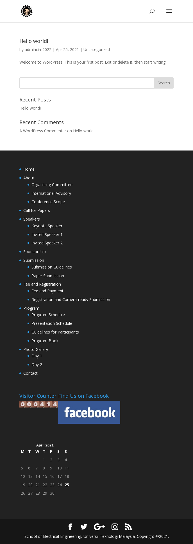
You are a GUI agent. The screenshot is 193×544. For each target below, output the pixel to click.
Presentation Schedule (51, 323)
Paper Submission (47, 275)
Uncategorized (96, 49)
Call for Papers (36, 210)
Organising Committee (51, 184)
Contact (30, 373)
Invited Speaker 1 (47, 234)
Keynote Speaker (46, 225)
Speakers (31, 219)
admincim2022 (38, 49)
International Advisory (51, 193)
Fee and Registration (42, 284)
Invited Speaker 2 (47, 243)
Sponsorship (34, 251)
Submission (33, 260)
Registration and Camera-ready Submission (70, 299)
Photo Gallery (35, 349)
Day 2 (36, 364)
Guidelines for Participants (55, 332)
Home (29, 169)
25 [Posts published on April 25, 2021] (67, 484)
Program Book (44, 340)
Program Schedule (48, 314)
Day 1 (36, 355)
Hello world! (33, 41)
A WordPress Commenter (42, 130)
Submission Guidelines (51, 267)
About (28, 177)
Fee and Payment (47, 290)
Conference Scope (48, 201)
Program (31, 308)
